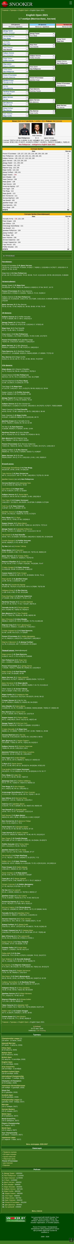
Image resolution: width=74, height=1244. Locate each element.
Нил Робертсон (10, 1175)
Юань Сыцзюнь (28, 752)
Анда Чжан (22, 947)
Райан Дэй (6, 953)
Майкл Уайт (6, 1011)
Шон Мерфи (7, 93)
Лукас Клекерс (7, 873)
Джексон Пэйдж (25, 821)
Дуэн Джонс (20, 706)
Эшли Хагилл (17, 763)
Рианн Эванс (23, 717)
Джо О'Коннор (7, 619)
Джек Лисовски (7, 683)
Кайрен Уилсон (10, 1189)
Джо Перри (6, 838)
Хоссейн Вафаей (26, 602)
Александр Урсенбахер (11, 467)
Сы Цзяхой (16, 890)
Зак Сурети (22, 896)
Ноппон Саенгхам (25, 746)
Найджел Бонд (7, 590)
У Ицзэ (17, 517)
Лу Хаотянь (6, 965)
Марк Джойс (6, 579)
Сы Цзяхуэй (9, 1207)
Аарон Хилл (20, 712)
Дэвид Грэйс (23, 924)
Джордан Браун (22, 827)
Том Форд (6, 42)
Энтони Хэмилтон (9, 77)
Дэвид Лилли (27, 666)
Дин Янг (18, 775)
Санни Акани (7, 69)
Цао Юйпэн (6, 489)
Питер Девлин (23, 607)
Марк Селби (8, 1191)
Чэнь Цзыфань (24, 988)
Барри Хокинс (7, 58)
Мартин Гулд (7, 104)
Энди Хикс (23, 660)
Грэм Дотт (20, 550)
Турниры (13, 10)
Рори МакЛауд (7, 596)
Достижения (8, 1163)
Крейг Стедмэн (22, 832)
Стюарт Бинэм (26, 561)
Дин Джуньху (10, 1204)
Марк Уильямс (9, 1187)
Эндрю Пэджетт (23, 740)
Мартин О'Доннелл (9, 642)
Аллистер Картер (18, 584)
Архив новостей (9, 1156)
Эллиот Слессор (8, 884)
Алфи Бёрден (20, 758)
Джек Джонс (22, 523)
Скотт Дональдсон (24, 625)
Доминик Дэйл (21, 809)
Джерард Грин (25, 483)
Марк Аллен (6, 654)
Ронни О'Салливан (12, 1202)
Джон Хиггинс (9, 1182)
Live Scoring (41, 1030)
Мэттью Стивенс (8, 907)
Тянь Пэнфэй (22, 613)
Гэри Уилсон (7, 473)
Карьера (6, 1165)
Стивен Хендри (8, 567)
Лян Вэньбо (6, 855)
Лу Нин (5, 99)
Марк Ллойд (6, 671)
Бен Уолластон (8, 55)
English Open (23, 10)
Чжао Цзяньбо (23, 677)
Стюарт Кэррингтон (9, 630)
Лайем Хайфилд (24, 781)
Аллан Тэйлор (20, 546)
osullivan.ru (41, 1237)
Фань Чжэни (25, 901)
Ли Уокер (22, 850)
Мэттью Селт (22, 723)
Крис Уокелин (7, 113)
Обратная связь (9, 1159)
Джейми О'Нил (23, 913)
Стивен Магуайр (8, 729)
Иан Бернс (6, 976)
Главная (5, 10)
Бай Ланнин (6, 815)
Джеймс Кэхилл (8, 479)
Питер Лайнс (24, 844)
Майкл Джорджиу (28, 636)
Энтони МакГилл (8, 36)
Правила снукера (10, 1152)
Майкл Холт (6, 861)
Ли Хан (5, 86)
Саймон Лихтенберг (9, 982)
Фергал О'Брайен (9, 66)
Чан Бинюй (6, 534)
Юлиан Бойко (26, 999)
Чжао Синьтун (8, 47)
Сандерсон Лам (22, 694)
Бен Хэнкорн (30, 792)
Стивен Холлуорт (9, 33)
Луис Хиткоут (26, 919)
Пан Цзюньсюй (23, 936)
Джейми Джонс (19, 804)
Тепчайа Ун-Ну (8, 82)
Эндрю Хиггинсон (23, 970)
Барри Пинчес (7, 942)
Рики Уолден (22, 573)
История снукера (9, 1154)
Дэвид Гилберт (8, 108)
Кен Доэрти (21, 1016)
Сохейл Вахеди (8, 540)
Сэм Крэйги (6, 769)
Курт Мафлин (7, 959)
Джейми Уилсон (8, 512)
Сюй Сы (5, 506)
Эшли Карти (23, 494)
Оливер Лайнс (23, 556)
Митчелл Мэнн (21, 798)
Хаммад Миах (27, 930)
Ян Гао (22, 735)
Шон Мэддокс (19, 786)
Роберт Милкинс (25, 993)
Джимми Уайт (23, 1005)
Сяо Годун (6, 500)
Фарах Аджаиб (20, 878)
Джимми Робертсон (24, 529)
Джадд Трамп (9, 1173)
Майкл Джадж (22, 867)
